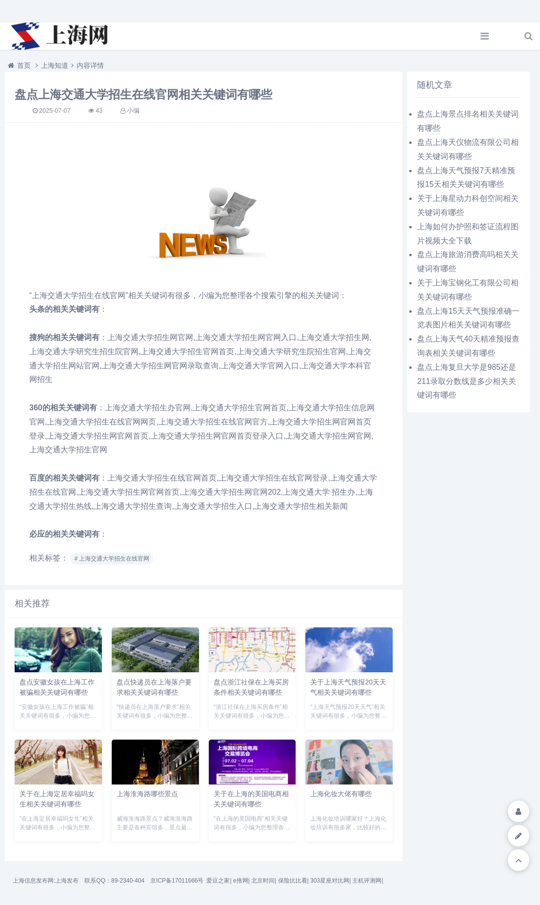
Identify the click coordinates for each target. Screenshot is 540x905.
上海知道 (54, 65)
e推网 (240, 880)
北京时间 (263, 880)
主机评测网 (366, 880)
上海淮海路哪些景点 (147, 794)
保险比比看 (292, 880)
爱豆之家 (218, 880)
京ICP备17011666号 (176, 880)
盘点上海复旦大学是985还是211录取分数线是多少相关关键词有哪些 (466, 381)
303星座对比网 (329, 880)
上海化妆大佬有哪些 (341, 794)
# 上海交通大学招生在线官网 (111, 558)
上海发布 (67, 880)
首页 (24, 65)
